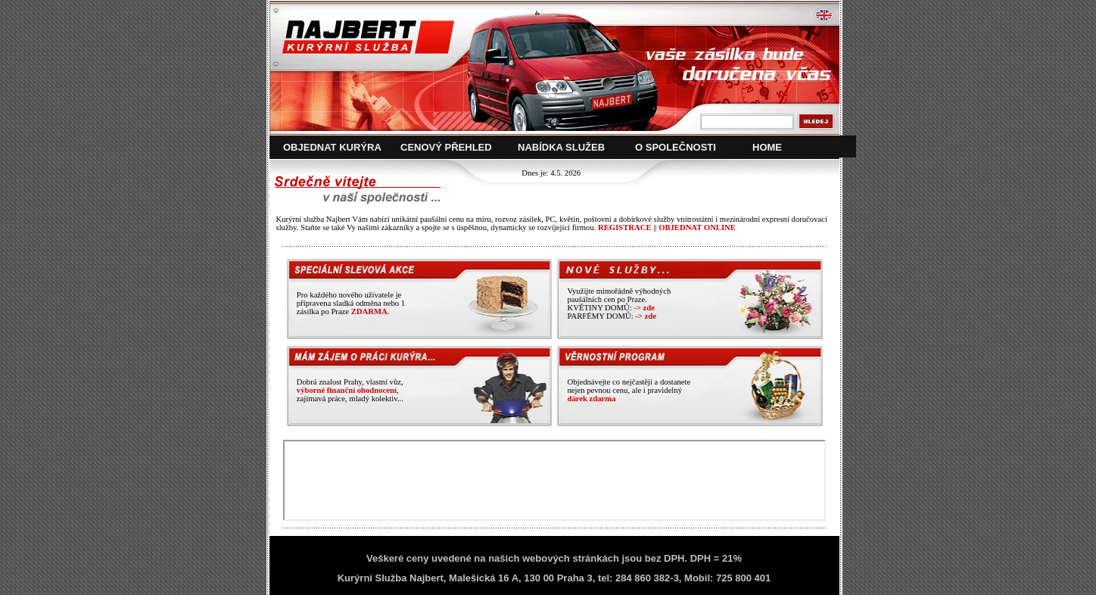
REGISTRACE (624, 227)
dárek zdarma (591, 398)
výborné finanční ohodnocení (347, 390)
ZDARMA (369, 311)
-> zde (644, 308)
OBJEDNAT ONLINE (697, 227)
